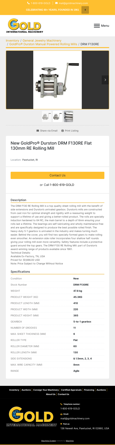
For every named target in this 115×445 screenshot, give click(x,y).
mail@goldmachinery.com (73, 3)
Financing (89, 390)
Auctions (26, 390)
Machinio (70, 441)
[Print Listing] (69, 130)
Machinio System (48, 441)
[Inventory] (12, 40)
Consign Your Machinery (46, 390)
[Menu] (97, 25)
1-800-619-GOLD (40, 3)
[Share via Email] (47, 130)
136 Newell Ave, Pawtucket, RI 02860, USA (84, 428)
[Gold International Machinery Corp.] (31, 416)
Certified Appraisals (71, 390)
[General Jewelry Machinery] (42, 40)
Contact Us (57, 175)
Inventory (14, 390)
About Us (50, 394)
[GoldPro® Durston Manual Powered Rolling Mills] (43, 44)
